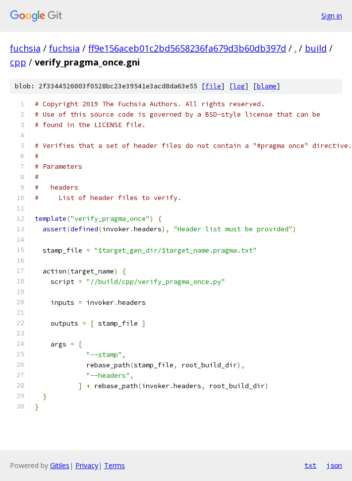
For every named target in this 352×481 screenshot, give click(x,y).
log (239, 86)
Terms (114, 465)
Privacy (86, 465)
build (316, 48)
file (213, 86)
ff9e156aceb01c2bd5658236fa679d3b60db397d (187, 48)
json (334, 465)
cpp (18, 62)
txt (310, 465)
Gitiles (59, 465)
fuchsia (25, 48)
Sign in (331, 15)
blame (267, 86)
